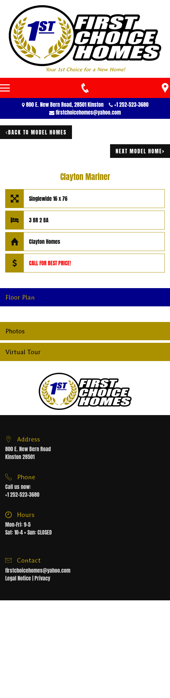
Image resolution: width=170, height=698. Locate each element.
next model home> (140, 151)
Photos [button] (15, 331)
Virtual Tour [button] (23, 352)
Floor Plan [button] (20, 297)
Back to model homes (36, 132)
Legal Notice (18, 578)
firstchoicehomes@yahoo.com (88, 112)
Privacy (42, 578)
